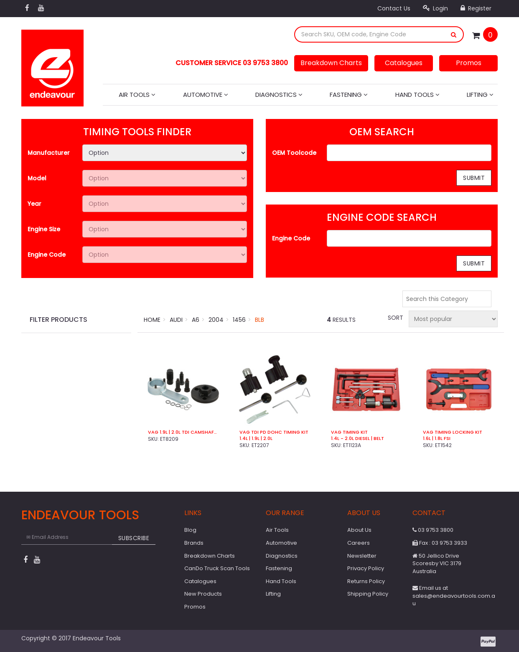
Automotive (205, 94)
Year (34, 204)
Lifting (480, 94)
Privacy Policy (365, 568)
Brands (194, 543)
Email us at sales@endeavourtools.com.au (453, 595)
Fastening (349, 94)
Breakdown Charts (331, 63)
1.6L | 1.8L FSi (436, 438)
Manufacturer (49, 153)
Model (37, 178)
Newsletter (362, 556)
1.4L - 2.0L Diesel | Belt (357, 438)
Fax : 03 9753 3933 (439, 543)
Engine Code (47, 254)
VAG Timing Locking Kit (452, 432)
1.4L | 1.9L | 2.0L (255, 438)
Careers (358, 543)
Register (475, 8)
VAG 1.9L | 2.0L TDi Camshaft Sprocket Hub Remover (183, 432)
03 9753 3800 (432, 530)
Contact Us (393, 8)
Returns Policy (366, 581)
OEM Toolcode (294, 153)
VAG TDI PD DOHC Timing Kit (273, 432)
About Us (359, 530)
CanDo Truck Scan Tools (217, 568)
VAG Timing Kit (349, 432)
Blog (190, 530)
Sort (395, 317)
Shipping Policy (367, 594)
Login (435, 8)
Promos (468, 63)
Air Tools (137, 94)
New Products (203, 594)
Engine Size (44, 229)
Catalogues (403, 63)
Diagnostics (279, 94)
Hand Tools (417, 94)
